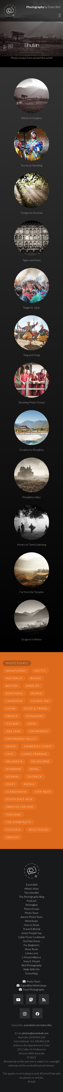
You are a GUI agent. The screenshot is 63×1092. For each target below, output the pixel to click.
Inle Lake (13, 731)
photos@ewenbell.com (35, 1033)
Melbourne (40, 761)
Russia (29, 784)
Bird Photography (32, 965)
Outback (35, 776)
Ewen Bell (31, 884)
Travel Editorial (31, 928)
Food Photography (31, 989)
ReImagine (32, 904)
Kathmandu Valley (21, 738)
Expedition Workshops (32, 985)
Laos (10, 753)
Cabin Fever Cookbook (31, 937)
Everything (31, 973)
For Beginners (31, 945)
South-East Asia (19, 799)
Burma (36, 693)
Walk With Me (31, 969)
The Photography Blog (31, 896)
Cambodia (14, 700)
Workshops (31, 920)
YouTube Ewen (31, 941)
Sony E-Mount (31, 961)
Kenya (11, 746)
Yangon (12, 837)
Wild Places (39, 829)
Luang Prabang (34, 753)
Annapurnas (16, 670)
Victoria (13, 829)
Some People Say (32, 933)
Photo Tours (31, 912)
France (12, 716)
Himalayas (34, 716)
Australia (14, 678)
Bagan (36, 678)
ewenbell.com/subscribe (38, 1025)
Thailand (13, 814)
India (31, 723)
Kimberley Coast (38, 746)
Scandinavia (16, 791)
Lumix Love (31, 953)
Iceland (12, 723)
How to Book (31, 924)
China (11, 708)
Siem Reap (43, 791)
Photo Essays (17, 663)
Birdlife (33, 685)
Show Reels (31, 949)
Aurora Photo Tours (31, 916)
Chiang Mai (40, 700)
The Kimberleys (18, 822)
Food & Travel (36, 708)
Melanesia (14, 761)
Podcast (31, 900)
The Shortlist (31, 892)
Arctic (40, 670)
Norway (12, 776)
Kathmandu (38, 731)
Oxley (10, 784)
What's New (31, 888)
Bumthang (14, 693)
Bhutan (12, 685)
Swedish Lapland (20, 806)
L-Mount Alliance (31, 957)
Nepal (34, 768)
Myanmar (13, 768)
